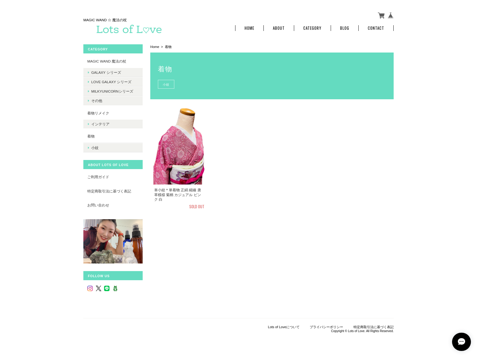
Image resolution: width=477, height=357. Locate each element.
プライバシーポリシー (326, 327)
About (279, 28)
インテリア (100, 124)
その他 (96, 101)
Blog (344, 28)
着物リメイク (98, 113)
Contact (376, 28)
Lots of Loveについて (284, 327)
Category (312, 28)
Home (249, 28)
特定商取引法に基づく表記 (109, 191)
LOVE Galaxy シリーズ (111, 82)
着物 (91, 136)
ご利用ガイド (98, 177)
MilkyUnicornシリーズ (112, 91)
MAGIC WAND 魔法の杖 (106, 61)
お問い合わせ (98, 205)
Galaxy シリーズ (106, 72)
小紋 (166, 84)
